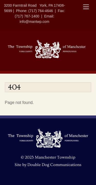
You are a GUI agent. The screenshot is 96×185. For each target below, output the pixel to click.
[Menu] (86, 7)
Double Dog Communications (54, 164)
